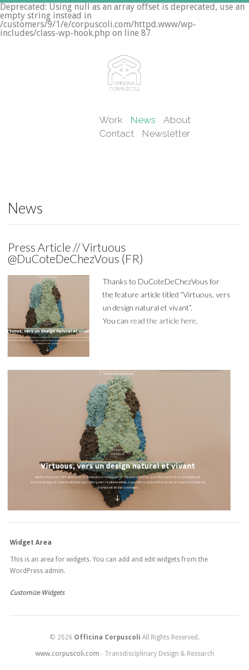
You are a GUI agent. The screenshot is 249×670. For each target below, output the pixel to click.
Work (111, 119)
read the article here (163, 320)
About (177, 119)
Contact (116, 133)
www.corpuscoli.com (67, 653)
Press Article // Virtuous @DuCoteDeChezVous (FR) (75, 252)
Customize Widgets (37, 592)
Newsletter (166, 133)
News (143, 119)
